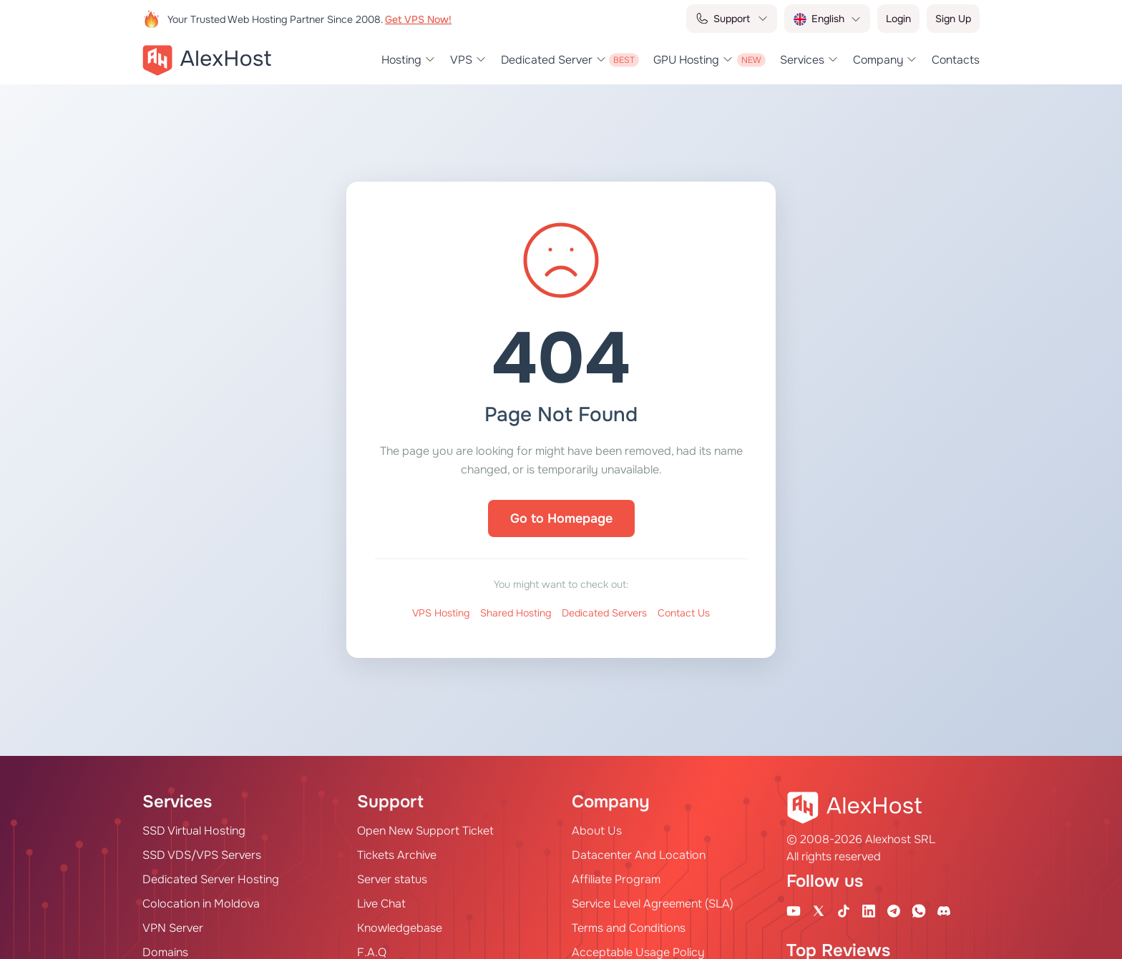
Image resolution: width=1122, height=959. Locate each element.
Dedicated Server (546, 60)
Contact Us (684, 612)
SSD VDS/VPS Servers (201, 854)
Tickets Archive (396, 854)
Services (802, 60)
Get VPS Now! (418, 19)
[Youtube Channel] (793, 910)
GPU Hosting (686, 60)
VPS (461, 60)
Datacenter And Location (639, 854)
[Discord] (944, 910)
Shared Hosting (515, 612)
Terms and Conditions (629, 927)
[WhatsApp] (919, 910)
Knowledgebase (399, 927)
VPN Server (172, 927)
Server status (392, 879)
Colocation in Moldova (201, 903)
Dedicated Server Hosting (210, 879)
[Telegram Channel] (894, 910)
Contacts (956, 60)
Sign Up (953, 18)
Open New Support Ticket (425, 830)
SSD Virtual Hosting (193, 830)
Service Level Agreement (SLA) (652, 903)
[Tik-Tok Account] (843, 910)
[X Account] (818, 910)
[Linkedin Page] (869, 910)
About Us (597, 830)
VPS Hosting (440, 612)
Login (898, 18)
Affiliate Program (616, 879)
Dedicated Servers (604, 612)
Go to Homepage (561, 518)
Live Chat (381, 903)
